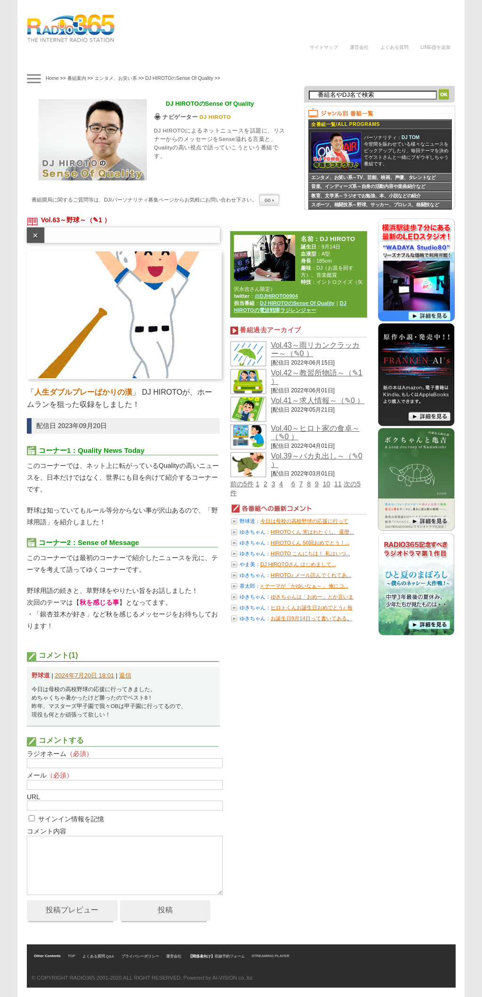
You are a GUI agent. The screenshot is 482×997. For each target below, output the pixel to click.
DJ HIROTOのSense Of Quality (179, 78)
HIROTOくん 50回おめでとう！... (310, 542)
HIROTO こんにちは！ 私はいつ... (310, 553)
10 (326, 484)
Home (52, 78)
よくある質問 (394, 47)
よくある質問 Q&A (98, 956)
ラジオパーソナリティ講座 (212, 62)
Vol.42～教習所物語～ (308, 373)
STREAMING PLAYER (270, 956)
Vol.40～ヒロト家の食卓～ (315, 428)
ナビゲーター (130, 62)
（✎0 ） (299, 354)
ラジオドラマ (171, 62)
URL (33, 797)
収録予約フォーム (230, 956)
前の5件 (242, 484)
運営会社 (359, 47)
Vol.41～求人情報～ (304, 401)
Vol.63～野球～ (63, 220)
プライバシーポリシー (140, 956)
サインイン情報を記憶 (71, 819)
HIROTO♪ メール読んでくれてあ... (311, 575)
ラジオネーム (60, 753)
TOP (71, 956)
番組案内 (47, 62)
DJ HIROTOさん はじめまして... (298, 564)
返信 (125, 675)
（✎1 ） (98, 220)
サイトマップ (324, 47)
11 (338, 484)
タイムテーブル (88, 61)
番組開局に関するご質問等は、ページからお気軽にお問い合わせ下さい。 (156, 200)
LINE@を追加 (435, 47)
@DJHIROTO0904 (276, 296)
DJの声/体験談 (322, 62)
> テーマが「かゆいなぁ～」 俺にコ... (304, 586)
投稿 (165, 910)
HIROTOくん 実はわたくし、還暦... (312, 532)
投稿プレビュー (72, 910)
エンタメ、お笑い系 (116, 78)
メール (50, 775)
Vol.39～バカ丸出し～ (308, 456)
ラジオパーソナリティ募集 (265, 62)
